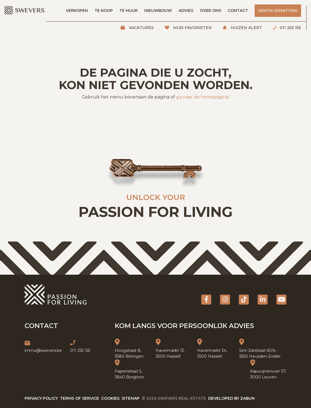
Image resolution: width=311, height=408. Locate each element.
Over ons (210, 10)
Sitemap (131, 398)
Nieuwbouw (158, 10)
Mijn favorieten (192, 27)
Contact (238, 10)
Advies (186, 10)
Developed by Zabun (231, 398)
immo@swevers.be (43, 350)
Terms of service (79, 398)
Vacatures (141, 27)
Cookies (110, 398)
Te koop (104, 10)
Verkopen (77, 10)
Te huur (128, 10)
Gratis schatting (278, 10)
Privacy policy (41, 398)
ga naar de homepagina (202, 97)
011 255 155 (290, 27)
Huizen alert (245, 27)
